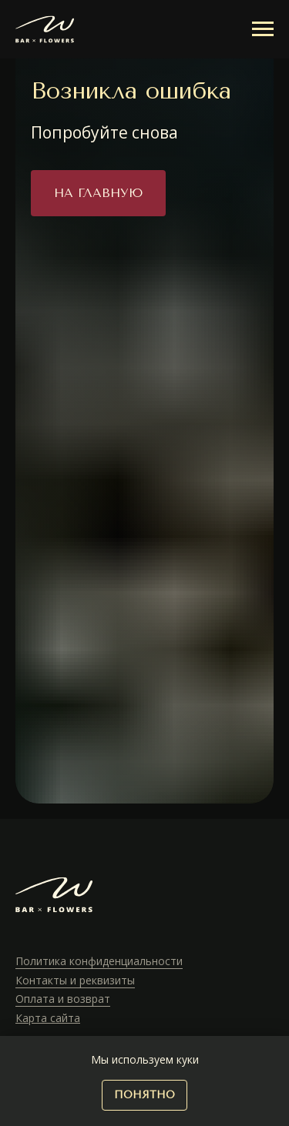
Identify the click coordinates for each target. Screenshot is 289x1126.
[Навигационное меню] (263, 29)
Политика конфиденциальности (99, 961)
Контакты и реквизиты (75, 980)
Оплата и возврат (62, 998)
